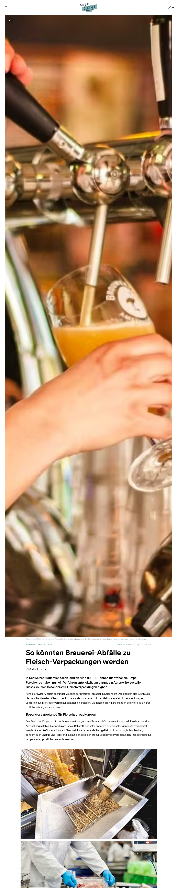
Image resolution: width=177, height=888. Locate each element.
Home (120, 644)
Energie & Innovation (39, 644)
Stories (129, 644)
